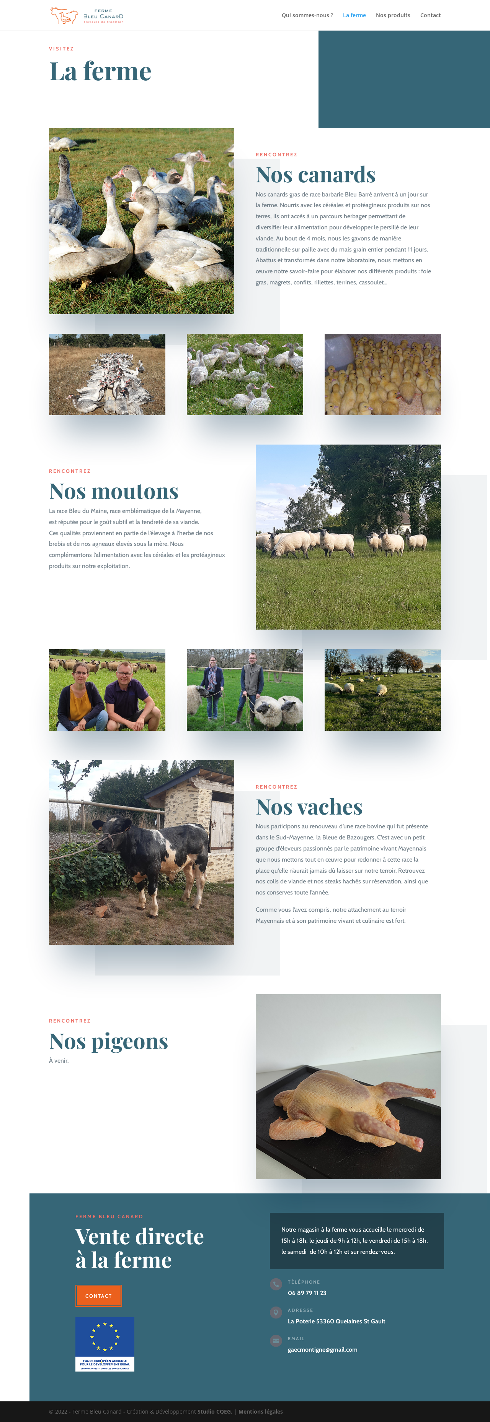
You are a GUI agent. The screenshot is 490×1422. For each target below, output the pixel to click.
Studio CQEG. (215, 1411)
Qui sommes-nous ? (307, 16)
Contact (430, 16)
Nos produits (393, 16)
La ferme (354, 16)
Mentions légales (260, 1411)
